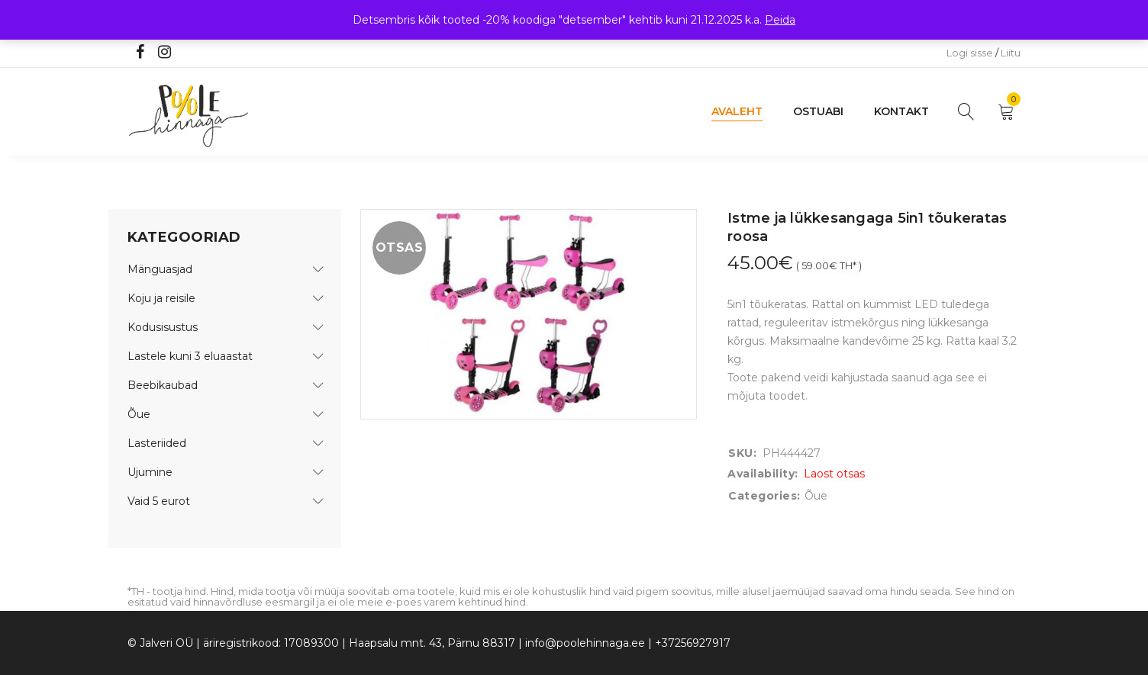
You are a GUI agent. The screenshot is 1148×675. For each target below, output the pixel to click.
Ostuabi (818, 111)
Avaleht (737, 111)
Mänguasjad (159, 269)
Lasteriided (156, 443)
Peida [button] (780, 20)
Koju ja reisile (161, 298)
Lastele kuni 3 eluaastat (190, 356)
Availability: (762, 474)
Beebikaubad (162, 385)
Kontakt (901, 111)
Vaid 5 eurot (158, 501)
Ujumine (150, 472)
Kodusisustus (162, 327)
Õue (138, 414)
